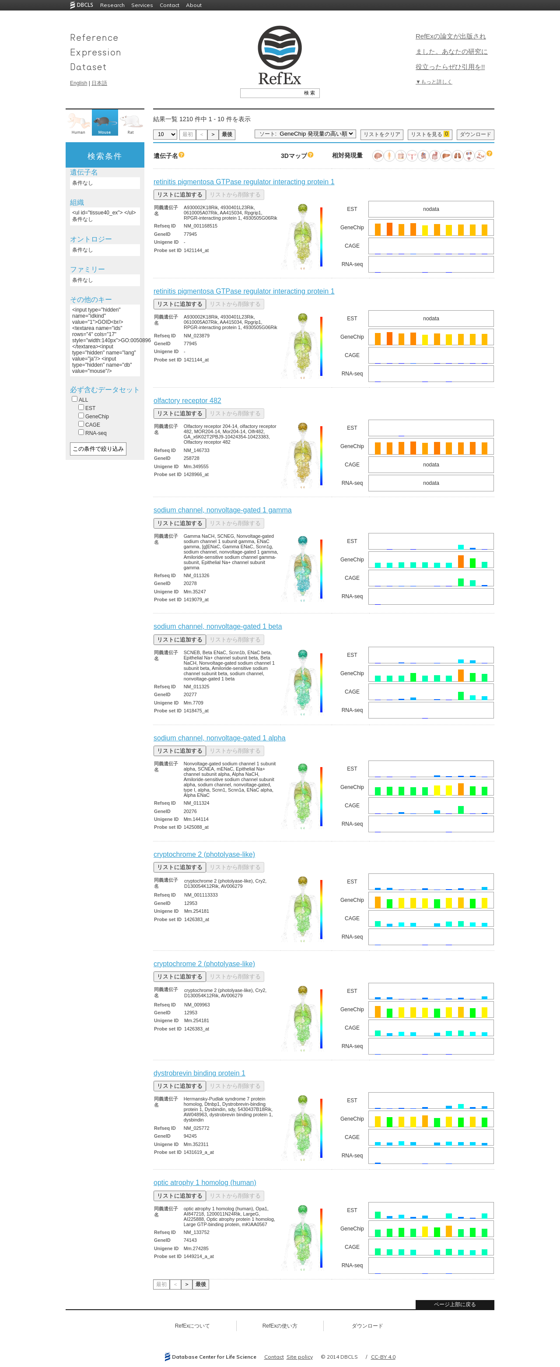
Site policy (300, 1356)
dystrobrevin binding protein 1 (199, 1073)
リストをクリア (382, 134)
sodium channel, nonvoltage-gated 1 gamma (223, 510)
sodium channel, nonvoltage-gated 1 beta (218, 626)
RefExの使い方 (280, 1326)
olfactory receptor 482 (187, 400)
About (194, 5)
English (78, 83)
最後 (227, 134)
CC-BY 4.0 (383, 1356)
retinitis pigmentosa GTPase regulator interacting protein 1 (244, 182)
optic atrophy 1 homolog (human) (205, 1182)
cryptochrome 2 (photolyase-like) (204, 854)
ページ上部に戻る (455, 1304)
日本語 (99, 83)
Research (112, 5)
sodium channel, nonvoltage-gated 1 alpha (220, 738)
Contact (169, 5)
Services (142, 5)
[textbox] (270, 93)
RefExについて (192, 1326)
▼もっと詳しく (434, 82)
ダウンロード (475, 134)
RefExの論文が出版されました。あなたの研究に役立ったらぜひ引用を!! (452, 51)
